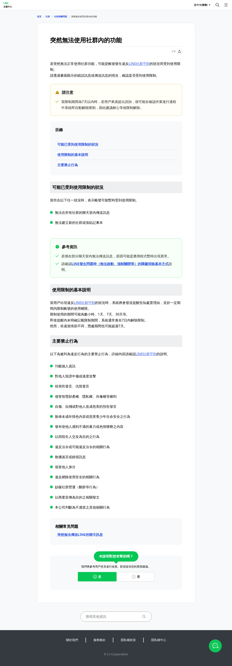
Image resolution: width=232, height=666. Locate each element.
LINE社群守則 (139, 63)
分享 (176, 51)
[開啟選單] (226, 5)
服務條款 (99, 640)
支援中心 (7, 6)
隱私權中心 (158, 640)
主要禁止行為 (67, 165)
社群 (48, 16)
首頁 (39, 16)
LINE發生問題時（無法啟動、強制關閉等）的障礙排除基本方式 (120, 263)
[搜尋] (217, 5)
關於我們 (72, 640)
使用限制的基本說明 (72, 154)
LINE (5, 2)
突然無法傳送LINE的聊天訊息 (80, 534)
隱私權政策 (128, 640)
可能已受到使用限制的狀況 (77, 144)
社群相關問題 (60, 16)
